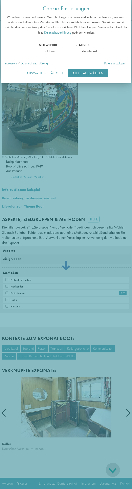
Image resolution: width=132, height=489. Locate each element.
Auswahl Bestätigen (44, 73)
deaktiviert (87, 51)
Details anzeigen (114, 63)
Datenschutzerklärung (57, 32)
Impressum (10, 63)
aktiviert (50, 51)
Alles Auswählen (88, 73)
